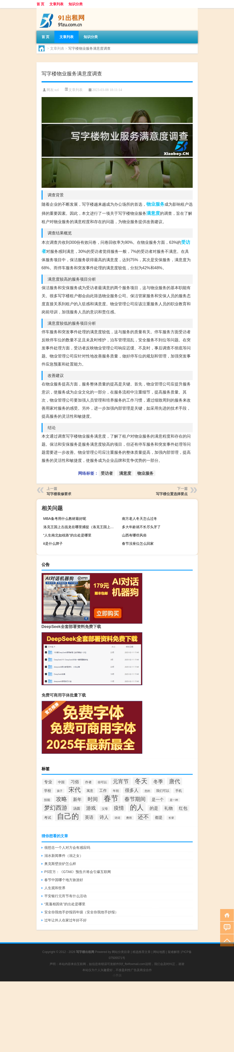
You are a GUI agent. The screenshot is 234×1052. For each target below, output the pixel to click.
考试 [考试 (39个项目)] (47, 818)
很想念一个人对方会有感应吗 (67, 848)
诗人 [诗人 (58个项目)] (104, 817)
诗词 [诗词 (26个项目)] (117, 817)
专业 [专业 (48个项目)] (48, 781)
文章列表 (56, 4)
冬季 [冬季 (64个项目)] (158, 781)
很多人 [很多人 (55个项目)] (132, 790)
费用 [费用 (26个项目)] (129, 817)
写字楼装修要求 (59, 494)
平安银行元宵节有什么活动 (65, 896)
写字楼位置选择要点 (172, 494)
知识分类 (76, 4)
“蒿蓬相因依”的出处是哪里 (64, 904)
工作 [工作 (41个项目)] (103, 791)
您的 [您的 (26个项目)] (147, 790)
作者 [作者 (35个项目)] (88, 782)
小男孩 (117, 975)
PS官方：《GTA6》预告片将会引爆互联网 (77, 872)
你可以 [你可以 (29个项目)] (102, 782)
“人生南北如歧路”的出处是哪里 (67, 535)
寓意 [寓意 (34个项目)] (90, 791)
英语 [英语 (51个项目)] (89, 817)
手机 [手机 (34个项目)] (178, 791)
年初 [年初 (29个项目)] (116, 790)
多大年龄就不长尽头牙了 (141, 527)
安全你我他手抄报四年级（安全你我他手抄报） (81, 912)
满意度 (153, 213)
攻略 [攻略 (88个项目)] (61, 799)
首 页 (41, 4)
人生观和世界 (54, 888)
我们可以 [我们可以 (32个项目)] (162, 791)
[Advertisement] (117, 1016)
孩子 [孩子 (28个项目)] (59, 790)
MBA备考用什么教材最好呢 (64, 519)
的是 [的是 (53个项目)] (154, 808)
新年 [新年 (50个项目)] (77, 799)
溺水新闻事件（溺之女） (63, 856)
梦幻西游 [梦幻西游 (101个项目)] (55, 807)
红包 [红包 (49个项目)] (183, 808)
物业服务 (155, 204)
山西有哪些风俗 (134, 535)
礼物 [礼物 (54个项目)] (168, 808)
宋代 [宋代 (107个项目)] (75, 790)
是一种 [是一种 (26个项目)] (174, 799)
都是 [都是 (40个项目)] (158, 818)
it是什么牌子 (53, 544)
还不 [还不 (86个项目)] (143, 817)
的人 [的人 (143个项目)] (137, 807)
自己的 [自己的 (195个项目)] (68, 816)
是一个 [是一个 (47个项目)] (158, 799)
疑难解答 (174, 952)
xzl (56, 90)
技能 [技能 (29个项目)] (47, 799)
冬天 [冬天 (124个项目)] (141, 781)
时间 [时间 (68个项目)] (93, 799)
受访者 (107, 473)
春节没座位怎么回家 (138, 544)
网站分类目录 (121, 952)
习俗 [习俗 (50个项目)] (75, 781)
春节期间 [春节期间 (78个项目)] (135, 799)
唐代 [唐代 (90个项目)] (174, 781)
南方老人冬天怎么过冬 (139, 519)
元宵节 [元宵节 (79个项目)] (121, 781)
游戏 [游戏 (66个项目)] (91, 808)
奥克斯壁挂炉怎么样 (60, 864)
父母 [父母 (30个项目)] (105, 808)
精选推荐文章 (141, 952)
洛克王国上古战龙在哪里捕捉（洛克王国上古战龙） (80, 527)
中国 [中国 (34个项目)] (61, 782)
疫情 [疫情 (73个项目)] (119, 808)
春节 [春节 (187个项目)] (111, 798)
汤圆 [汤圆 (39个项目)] (76, 808)
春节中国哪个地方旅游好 (63, 880)
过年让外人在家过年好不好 (65, 920)
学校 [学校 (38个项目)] (47, 791)
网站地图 (159, 952)
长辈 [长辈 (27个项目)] (171, 817)
